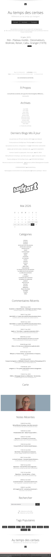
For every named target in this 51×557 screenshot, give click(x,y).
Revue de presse (25, 284)
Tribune (25, 287)
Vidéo (22, 72)
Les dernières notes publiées (26, 551)
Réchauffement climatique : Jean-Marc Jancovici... (19, 155)
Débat (25, 251)
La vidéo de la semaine (25, 268)
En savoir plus (9, 555)
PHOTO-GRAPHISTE (38, 148)
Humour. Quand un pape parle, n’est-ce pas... (22, 151)
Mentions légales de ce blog (17, 552)
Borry (14, 334)
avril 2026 (25, 111)
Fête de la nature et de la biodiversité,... (11, 161)
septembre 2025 (25, 121)
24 (14, 222)
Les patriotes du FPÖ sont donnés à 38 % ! (21, 138)
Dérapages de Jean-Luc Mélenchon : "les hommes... (28, 371)
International (25, 264)
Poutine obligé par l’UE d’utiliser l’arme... (18, 158)
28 (29, 222)
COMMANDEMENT (21, 165)
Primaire (25, 281)
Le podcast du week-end (25, 275)
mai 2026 (25, 109)
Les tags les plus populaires (36, 551)
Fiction (25, 256)
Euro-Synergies (38, 142)
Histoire (25, 258)
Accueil (15, 22)
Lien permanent (7, 72)
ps (28, 524)
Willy (13, 341)
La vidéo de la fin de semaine (25, 267)
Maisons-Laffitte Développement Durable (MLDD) (37, 161)
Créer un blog (22, 549)
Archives (24, 22)
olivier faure (24, 524)
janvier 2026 (25, 115)
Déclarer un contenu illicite (6, 552)
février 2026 (25, 114)
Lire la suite (26, 96)
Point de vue (25, 278)
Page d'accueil (38, 29)
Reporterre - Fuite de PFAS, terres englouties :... (25, 462)
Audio (25, 247)
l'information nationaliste (37, 145)
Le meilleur (25, 272)
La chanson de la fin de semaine (25, 265)
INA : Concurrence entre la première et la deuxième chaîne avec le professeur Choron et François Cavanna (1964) (27, 31)
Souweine (11, 304)
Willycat (12, 348)
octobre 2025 (25, 120)
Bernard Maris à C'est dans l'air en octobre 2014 (22, 29)
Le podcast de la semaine (25, 273)
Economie (25, 253)
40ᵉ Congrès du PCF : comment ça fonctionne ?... (25, 484)
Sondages (25, 286)
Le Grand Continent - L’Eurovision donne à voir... (25, 476)
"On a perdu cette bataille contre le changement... (29, 363)
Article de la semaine (25, 244)
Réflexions (25, 283)
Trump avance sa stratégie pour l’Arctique (20, 142)
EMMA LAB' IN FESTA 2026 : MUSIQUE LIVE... (19, 148)
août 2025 (25, 123)
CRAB (11, 371)
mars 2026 (25, 112)
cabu (46, 72)
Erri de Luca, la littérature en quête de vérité (28, 341)
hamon (33, 522)
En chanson (25, 255)
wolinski (39, 72)
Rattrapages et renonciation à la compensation (18, 168)
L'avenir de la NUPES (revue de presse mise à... (30, 311)
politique (45, 522)
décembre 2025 (25, 117)
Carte (25, 380)
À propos (34, 22)
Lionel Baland (37, 138)
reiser (43, 72)
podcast (25, 276)
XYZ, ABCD (38, 151)
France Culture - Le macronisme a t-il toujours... (28, 348)
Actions (25, 237)
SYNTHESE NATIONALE (37, 158)
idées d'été (25, 262)
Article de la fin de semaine (25, 242)
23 (36, 219)
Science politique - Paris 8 (38, 168)
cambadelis (39, 522)
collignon (11, 363)
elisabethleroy (31, 165)
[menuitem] (15, 22)
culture (25, 250)
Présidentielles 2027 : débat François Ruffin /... (25, 427)
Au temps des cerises (25, 12)
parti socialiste (12, 522)
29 (32, 222)
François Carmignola (11, 356)
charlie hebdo (32, 72)
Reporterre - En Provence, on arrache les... (25, 433)
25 (18, 222)
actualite (5, 522)
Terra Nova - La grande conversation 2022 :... (28, 326)
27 (25, 222)
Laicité (25, 270)
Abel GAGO (12, 311)
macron (18, 522)
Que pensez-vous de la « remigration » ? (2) (18, 145)
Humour (25, 259)
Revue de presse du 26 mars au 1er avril (28, 334)
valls (23, 522)
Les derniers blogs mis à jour (15, 551)
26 (22, 222)
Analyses (25, 239)
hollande (28, 522)
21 (29, 219)
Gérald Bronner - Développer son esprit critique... (29, 304)
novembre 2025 (25, 118)
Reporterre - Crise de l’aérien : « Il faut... (25, 469)
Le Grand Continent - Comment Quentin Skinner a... (25, 454)
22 (32, 219)
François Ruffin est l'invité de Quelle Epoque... (25, 441)
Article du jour (25, 245)
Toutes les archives (26, 125)
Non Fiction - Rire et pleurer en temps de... (25, 447)
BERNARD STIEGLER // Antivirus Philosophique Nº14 (32, 356)
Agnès (12, 326)
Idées (25, 261)
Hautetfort (29, 549)
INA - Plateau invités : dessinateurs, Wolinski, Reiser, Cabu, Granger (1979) (25, 41)
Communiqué (25, 248)
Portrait (25, 279)
